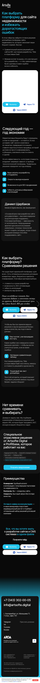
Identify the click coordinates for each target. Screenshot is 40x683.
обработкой (15, 681)
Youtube (7, 627)
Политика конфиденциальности (13, 671)
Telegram (7, 622)
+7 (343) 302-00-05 (17, 600)
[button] (11, 546)
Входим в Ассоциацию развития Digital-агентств (11, 641)
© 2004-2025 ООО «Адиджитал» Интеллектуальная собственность (14, 663)
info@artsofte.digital (17, 605)
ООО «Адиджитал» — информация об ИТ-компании (30, 656)
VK (5, 624)
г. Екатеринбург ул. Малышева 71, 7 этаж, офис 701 (17, 615)
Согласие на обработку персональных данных (17, 668)
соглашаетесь (5, 681)
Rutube (6, 630)
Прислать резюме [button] (27, 622)
